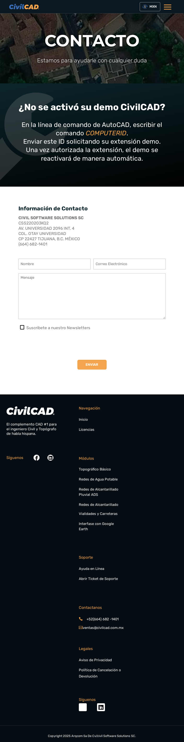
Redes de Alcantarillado (98, 504)
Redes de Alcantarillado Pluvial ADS (98, 492)
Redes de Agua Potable (98, 479)
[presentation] (54, 345)
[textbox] (152, 6)
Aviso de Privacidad (95, 660)
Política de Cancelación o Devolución (100, 673)
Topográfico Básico (95, 469)
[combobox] (150, 6)
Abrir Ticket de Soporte (98, 579)
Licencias (86, 429)
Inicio (83, 419)
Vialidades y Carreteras (98, 514)
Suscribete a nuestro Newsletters (58, 327)
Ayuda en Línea (91, 569)
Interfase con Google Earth (96, 526)
